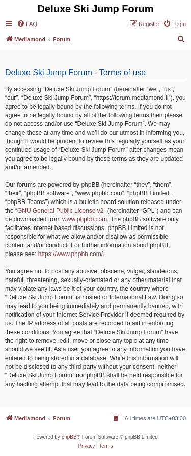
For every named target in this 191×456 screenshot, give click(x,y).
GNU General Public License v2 (60, 210)
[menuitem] (27, 24)
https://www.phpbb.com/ (70, 254)
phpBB (69, 437)
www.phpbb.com (84, 219)
